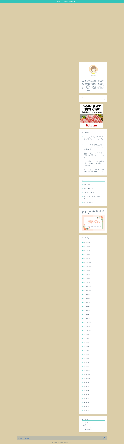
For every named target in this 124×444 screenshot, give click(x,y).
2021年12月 (87, 322)
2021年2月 (87, 362)
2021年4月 (87, 354)
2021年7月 (87, 342)
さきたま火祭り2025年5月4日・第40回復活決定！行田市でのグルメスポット (94, 155)
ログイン (85, 422)
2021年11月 (87, 326)
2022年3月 (87, 310)
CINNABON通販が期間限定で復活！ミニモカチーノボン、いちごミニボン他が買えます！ (94, 147)
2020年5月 (87, 394)
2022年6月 (87, 298)
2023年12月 (87, 262)
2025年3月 (87, 250)
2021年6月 (87, 346)
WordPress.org (87, 429)
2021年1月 (87, 366)
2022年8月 (87, 294)
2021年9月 (87, 334)
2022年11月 (87, 290)
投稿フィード (87, 425)
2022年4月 (87, 306)
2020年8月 (87, 382)
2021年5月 (87, 350)
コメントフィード (88, 427)
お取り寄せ (87, 184)
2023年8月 (87, 270)
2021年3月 (87, 358)
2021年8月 (87, 338)
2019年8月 (87, 402)
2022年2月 (87, 314)
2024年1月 (87, 258)
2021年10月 (87, 330)
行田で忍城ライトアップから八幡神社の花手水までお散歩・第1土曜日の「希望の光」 (94, 163)
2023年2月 (87, 278)
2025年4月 (87, 246)
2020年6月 (87, 390)
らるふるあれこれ (89, 188)
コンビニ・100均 (89, 193)
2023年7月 (87, 274)
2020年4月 (87, 398)
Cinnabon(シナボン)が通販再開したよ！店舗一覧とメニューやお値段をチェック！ (94, 139)
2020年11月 (87, 374)
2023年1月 (87, 282)
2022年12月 (87, 286)
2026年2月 (87, 242)
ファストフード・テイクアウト (92, 198)
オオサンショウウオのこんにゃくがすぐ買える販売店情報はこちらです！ (94, 170)
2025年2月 (87, 254)
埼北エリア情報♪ (89, 202)
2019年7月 (87, 406)
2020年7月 (87, 386)
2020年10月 (87, 378)
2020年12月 (87, 370)
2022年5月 (87, 302)
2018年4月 (87, 410)
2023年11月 (87, 266)
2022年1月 (87, 318)
